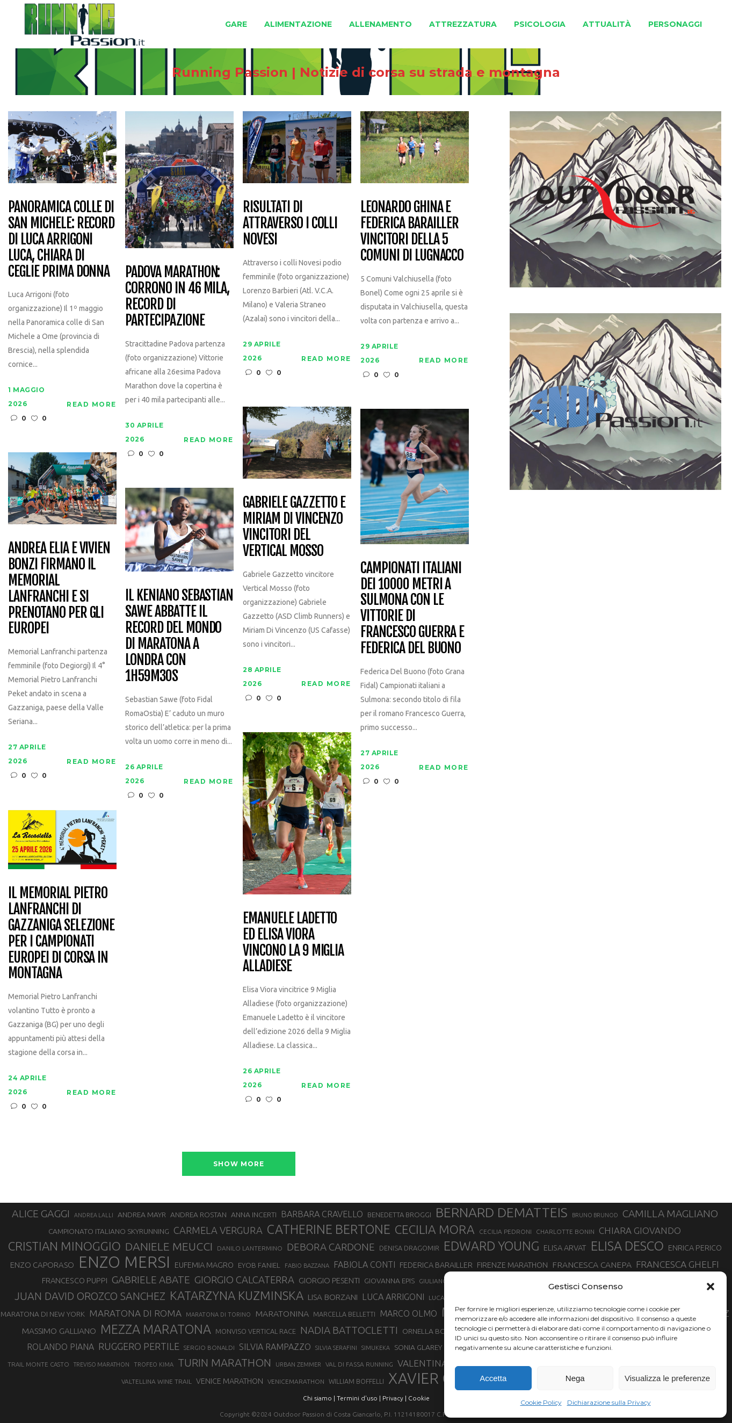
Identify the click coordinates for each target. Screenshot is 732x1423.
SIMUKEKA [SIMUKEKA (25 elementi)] (375, 1348)
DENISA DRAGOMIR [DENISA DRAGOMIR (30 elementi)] (409, 1248)
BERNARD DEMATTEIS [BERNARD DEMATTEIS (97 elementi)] (502, 1212)
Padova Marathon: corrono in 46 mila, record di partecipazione (177, 296)
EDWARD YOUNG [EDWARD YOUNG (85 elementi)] (491, 1246)
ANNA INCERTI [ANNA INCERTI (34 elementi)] (254, 1214)
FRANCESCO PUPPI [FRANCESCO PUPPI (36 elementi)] (74, 1280)
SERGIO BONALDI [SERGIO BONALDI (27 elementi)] (209, 1347)
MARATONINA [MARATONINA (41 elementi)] (282, 1313)
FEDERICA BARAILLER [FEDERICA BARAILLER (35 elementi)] (436, 1265)
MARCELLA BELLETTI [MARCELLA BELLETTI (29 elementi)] (344, 1314)
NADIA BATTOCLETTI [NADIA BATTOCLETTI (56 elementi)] (349, 1330)
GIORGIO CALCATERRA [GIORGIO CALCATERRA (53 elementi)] (244, 1279)
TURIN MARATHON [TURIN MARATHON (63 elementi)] (224, 1362)
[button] (710, 1286)
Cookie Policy (541, 1402)
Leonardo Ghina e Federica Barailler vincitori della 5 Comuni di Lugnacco (411, 231)
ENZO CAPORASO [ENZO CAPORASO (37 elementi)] (42, 1264)
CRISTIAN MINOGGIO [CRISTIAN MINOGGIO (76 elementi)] (64, 1246)
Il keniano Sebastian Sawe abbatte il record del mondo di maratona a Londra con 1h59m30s (179, 636)
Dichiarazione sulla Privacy (609, 1402)
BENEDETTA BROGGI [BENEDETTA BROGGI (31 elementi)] (399, 1214)
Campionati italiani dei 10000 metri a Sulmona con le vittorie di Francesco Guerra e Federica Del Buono (412, 608)
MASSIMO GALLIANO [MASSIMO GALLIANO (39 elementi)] (59, 1330)
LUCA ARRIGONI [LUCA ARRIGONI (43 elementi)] (393, 1297)
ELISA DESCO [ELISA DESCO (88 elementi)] (627, 1246)
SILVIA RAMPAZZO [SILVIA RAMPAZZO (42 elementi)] (275, 1347)
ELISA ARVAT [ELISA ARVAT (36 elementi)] (564, 1247)
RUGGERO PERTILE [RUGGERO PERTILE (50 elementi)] (138, 1346)
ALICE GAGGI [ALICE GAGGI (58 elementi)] (41, 1213)
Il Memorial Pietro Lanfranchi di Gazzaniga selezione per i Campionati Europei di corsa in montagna (61, 933)
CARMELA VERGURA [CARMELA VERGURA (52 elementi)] (218, 1230)
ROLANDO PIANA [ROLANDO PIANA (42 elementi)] (60, 1347)
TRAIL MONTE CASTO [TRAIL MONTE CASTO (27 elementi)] (38, 1364)
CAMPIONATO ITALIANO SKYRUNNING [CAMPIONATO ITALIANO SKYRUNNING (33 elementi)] (108, 1231)
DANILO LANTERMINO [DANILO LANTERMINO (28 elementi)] (249, 1248)
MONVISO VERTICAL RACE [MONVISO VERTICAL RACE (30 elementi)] (255, 1331)
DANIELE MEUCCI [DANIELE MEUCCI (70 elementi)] (169, 1246)
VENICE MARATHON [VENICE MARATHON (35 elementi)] (229, 1381)
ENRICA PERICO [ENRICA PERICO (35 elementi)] (695, 1248)
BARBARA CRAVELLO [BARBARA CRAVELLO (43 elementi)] (322, 1214)
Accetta (493, 1378)
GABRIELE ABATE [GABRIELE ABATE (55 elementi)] (151, 1279)
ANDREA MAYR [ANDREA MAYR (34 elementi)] (142, 1214)
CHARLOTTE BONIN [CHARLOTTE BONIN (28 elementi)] (565, 1231)
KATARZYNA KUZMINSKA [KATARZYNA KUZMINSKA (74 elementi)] (236, 1295)
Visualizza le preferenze (667, 1378)
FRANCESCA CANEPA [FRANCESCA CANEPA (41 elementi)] (592, 1264)
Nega (575, 1378)
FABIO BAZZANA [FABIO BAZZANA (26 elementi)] (307, 1265)
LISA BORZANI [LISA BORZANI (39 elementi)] (333, 1297)
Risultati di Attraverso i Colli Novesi (290, 223)
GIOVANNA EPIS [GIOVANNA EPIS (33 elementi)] (389, 1280)
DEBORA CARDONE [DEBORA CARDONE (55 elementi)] (331, 1247)
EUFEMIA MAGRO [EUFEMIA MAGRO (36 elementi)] (204, 1264)
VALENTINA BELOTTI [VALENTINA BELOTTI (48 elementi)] (442, 1363)
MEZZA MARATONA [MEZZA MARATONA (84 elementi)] (155, 1329)
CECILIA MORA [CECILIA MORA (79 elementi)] (435, 1229)
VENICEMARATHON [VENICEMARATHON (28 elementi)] (295, 1381)
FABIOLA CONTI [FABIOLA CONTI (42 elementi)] (364, 1264)
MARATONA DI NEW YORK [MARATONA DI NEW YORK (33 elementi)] (43, 1314)
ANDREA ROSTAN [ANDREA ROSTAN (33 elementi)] (198, 1214)
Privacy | (394, 1398)
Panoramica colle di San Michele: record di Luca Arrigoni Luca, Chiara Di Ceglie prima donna (61, 239)
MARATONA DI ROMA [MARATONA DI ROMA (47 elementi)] (135, 1313)
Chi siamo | (319, 1398)
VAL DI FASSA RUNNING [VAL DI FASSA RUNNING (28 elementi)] (359, 1364)
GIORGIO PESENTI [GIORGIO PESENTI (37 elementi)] (329, 1280)
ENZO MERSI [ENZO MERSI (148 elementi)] (124, 1262)
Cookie (419, 1398)
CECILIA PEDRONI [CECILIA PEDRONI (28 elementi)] (505, 1231)
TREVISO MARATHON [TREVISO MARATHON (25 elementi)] (101, 1364)
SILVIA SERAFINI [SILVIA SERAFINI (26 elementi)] (336, 1348)
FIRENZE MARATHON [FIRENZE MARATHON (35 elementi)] (512, 1265)
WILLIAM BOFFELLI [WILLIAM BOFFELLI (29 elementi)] (356, 1381)
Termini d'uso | (359, 1398)
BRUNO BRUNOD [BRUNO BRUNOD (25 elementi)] (595, 1215)
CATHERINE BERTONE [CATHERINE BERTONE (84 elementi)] (328, 1229)
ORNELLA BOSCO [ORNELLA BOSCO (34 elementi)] (431, 1331)
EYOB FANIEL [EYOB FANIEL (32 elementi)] (259, 1265)
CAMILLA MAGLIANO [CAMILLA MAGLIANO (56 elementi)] (670, 1213)
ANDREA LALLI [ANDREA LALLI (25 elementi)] (93, 1215)
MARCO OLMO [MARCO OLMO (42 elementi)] (408, 1313)
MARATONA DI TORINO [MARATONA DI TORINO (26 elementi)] (218, 1314)
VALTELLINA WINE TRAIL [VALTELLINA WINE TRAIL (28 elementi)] (156, 1381)
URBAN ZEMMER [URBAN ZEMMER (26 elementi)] (298, 1364)
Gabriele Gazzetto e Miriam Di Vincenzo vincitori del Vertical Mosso (294, 527)
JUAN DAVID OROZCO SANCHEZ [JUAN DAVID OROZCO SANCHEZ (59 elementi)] (90, 1296)
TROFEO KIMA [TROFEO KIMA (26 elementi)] (153, 1364)
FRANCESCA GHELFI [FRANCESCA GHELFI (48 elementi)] (677, 1264)
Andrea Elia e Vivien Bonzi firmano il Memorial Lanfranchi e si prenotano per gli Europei (59, 588)
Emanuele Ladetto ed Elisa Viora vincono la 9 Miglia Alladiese (293, 943)
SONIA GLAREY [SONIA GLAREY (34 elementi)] (418, 1347)
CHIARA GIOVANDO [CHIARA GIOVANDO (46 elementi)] (640, 1230)
